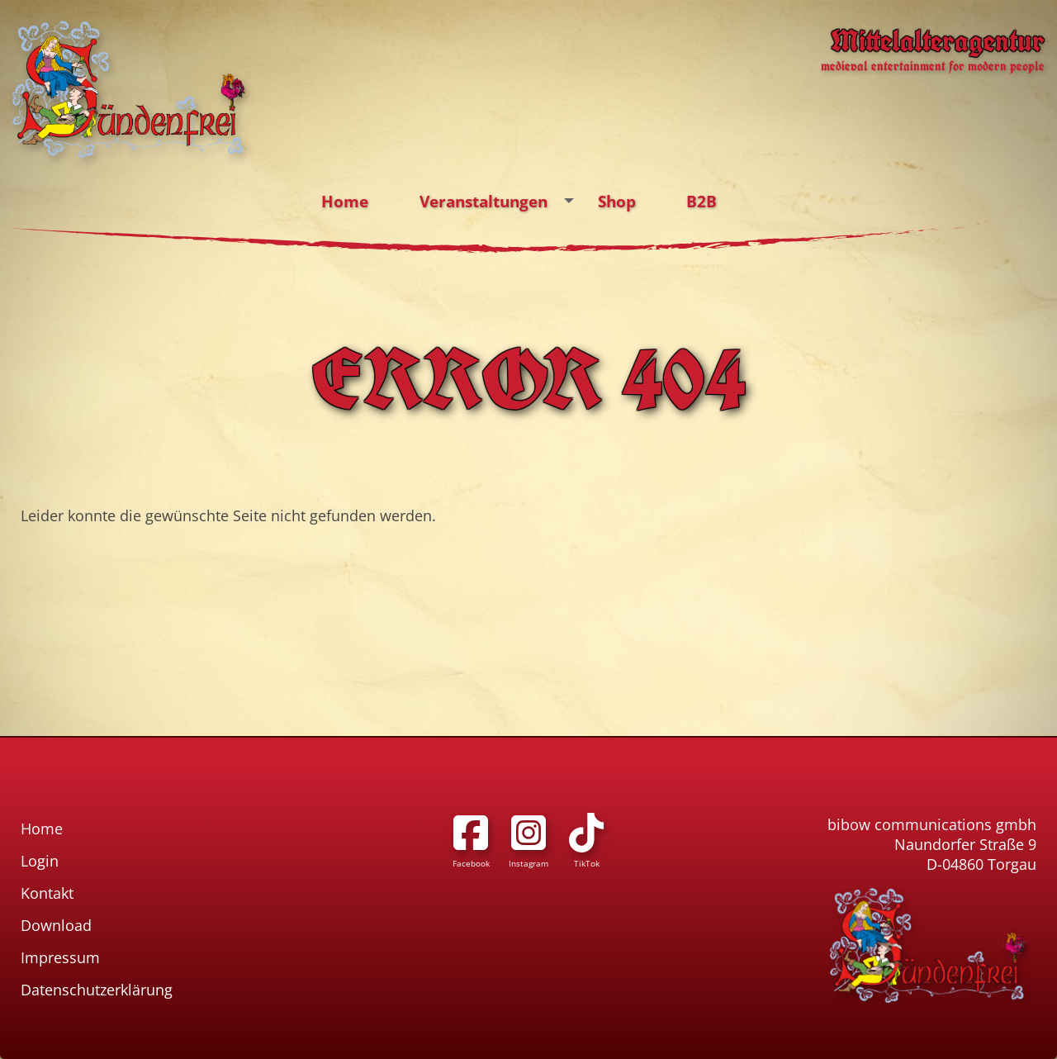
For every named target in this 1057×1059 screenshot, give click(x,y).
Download (56, 925)
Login (40, 861)
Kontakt (47, 893)
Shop (617, 201)
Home (344, 201)
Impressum (60, 957)
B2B (701, 201)
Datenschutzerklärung (97, 990)
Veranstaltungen (500, 201)
